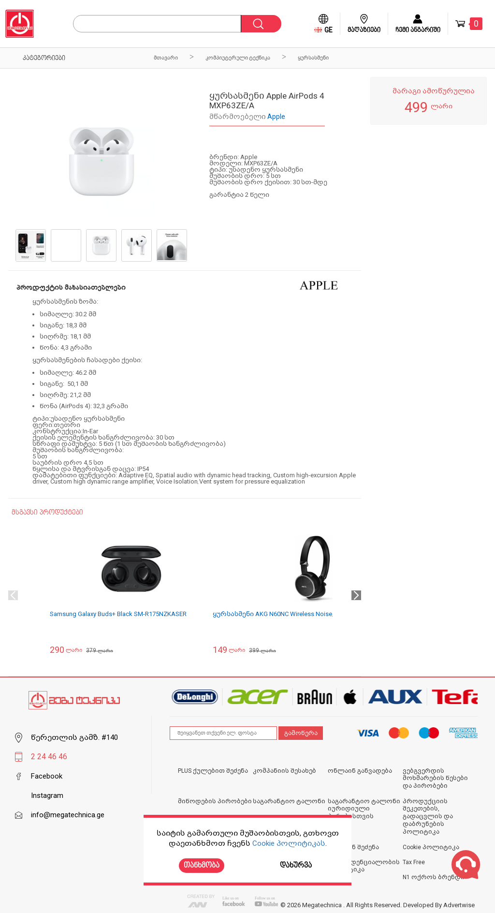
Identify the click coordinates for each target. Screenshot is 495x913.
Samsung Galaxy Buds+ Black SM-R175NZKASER (118, 614)
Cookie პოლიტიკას (288, 843)
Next (356, 595)
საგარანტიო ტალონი (289, 801)
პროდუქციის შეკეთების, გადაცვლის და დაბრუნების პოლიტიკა (428, 816)
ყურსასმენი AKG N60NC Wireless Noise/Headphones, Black (301, 614)
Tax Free (414, 862)
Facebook (46, 776)
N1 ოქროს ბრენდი (434, 877)
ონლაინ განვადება (360, 770)
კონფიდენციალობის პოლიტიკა (364, 866)
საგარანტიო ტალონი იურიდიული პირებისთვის (364, 809)
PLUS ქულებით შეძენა (213, 770)
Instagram (47, 795)
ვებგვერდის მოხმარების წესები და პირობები (435, 778)
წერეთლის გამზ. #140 (74, 737)
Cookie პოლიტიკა (431, 847)
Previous (13, 595)
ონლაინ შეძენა (353, 847)
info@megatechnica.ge (67, 814)
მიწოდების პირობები (215, 801)
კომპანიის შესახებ (284, 770)
